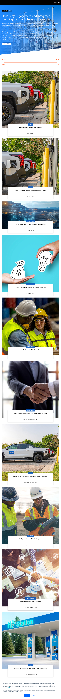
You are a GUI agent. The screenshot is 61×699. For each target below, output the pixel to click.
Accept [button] (27, 695)
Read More (6, 43)
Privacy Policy (8, 687)
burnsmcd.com (56, 2)
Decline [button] (33, 695)
